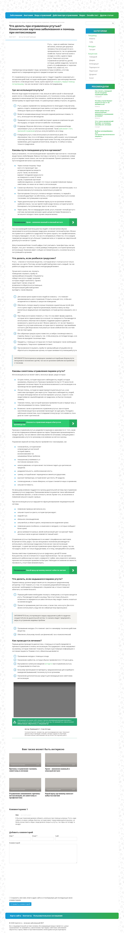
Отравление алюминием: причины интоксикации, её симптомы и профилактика (24, 795)
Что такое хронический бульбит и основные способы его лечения (104, 123)
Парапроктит (94, 67)
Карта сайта (15, 916)
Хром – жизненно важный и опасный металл (57, 770)
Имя (11, 836)
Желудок (92, 46)
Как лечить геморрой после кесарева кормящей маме (103, 92)
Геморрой (93, 57)
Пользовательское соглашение (47, 916)
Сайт (57, 836)
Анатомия (28, 15)
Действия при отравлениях (65, 15)
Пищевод (92, 35)
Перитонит (93, 71)
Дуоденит (93, 74)
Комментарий (14, 843)
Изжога (92, 39)
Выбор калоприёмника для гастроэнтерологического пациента (105, 133)
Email (34, 836)
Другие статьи (106, 15)
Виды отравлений (42, 15)
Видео (82, 15)
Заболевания (16, 15)
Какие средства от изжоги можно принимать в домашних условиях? (104, 113)
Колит (91, 78)
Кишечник (92, 54)
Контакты (27, 916)
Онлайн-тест (92, 15)
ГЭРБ (91, 42)
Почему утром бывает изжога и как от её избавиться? (103, 102)
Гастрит (92, 49)
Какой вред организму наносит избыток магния (59, 794)
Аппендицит (94, 64)
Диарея (92, 60)
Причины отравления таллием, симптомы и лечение (23, 770)
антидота (48, 664)
